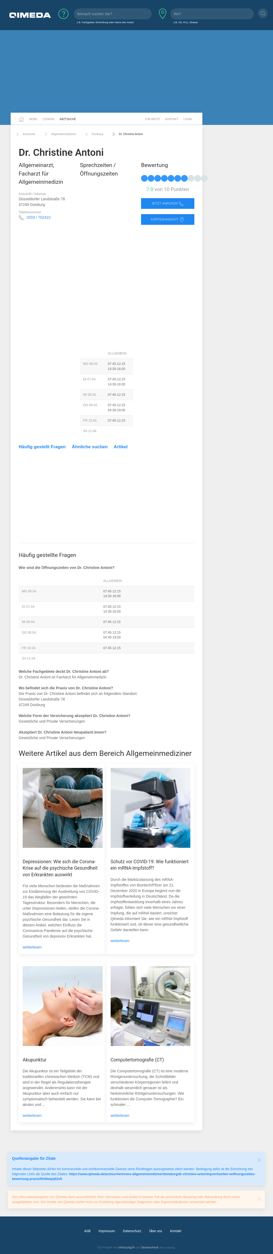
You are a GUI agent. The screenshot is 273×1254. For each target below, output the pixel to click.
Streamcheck (149, 1247)
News (33, 119)
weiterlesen (32, 947)
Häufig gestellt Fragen (42, 446)
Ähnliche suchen (90, 446)
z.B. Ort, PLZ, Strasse (185, 22)
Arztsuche (68, 119)
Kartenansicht (167, 219)
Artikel (121, 446)
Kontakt (171, 119)
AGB (87, 1231)
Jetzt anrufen (167, 203)
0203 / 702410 (39, 217)
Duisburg (93, 134)
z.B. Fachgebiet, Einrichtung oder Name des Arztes (105, 22)
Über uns (155, 1231)
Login (187, 119)
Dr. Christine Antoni (127, 134)
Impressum (107, 1231)
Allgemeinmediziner (59, 134)
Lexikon (48, 119)
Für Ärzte (152, 119)
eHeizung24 (127, 1247)
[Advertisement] (136, 71)
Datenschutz (132, 1231)
